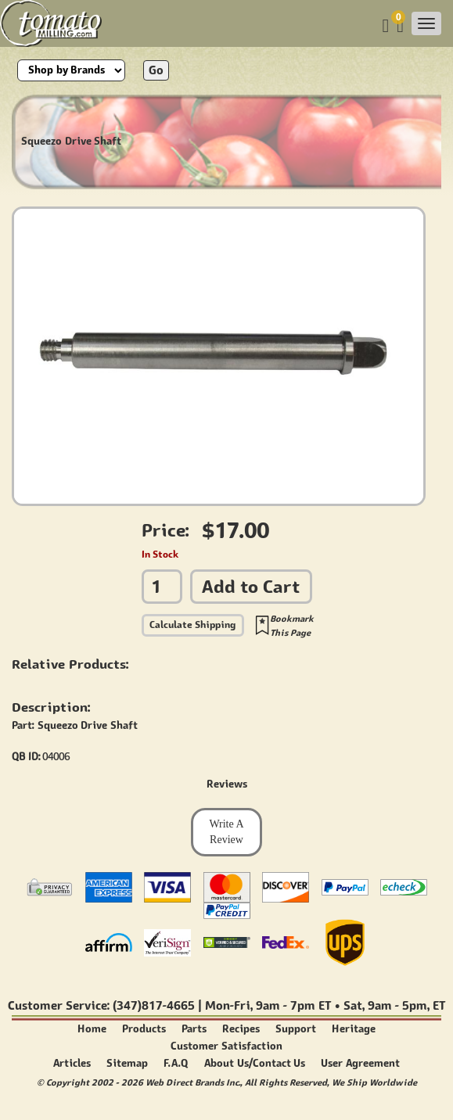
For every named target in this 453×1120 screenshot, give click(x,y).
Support (295, 1029)
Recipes (241, 1029)
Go (156, 70)
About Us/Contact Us (254, 1063)
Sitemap (127, 1063)
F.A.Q (176, 1063)
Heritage (354, 1029)
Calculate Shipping (192, 624)
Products (144, 1029)
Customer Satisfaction (226, 1046)
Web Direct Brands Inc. (193, 1082)
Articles (72, 1063)
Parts (194, 1029)
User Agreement (360, 1063)
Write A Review (226, 831)
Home (91, 1029)
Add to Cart (251, 586)
